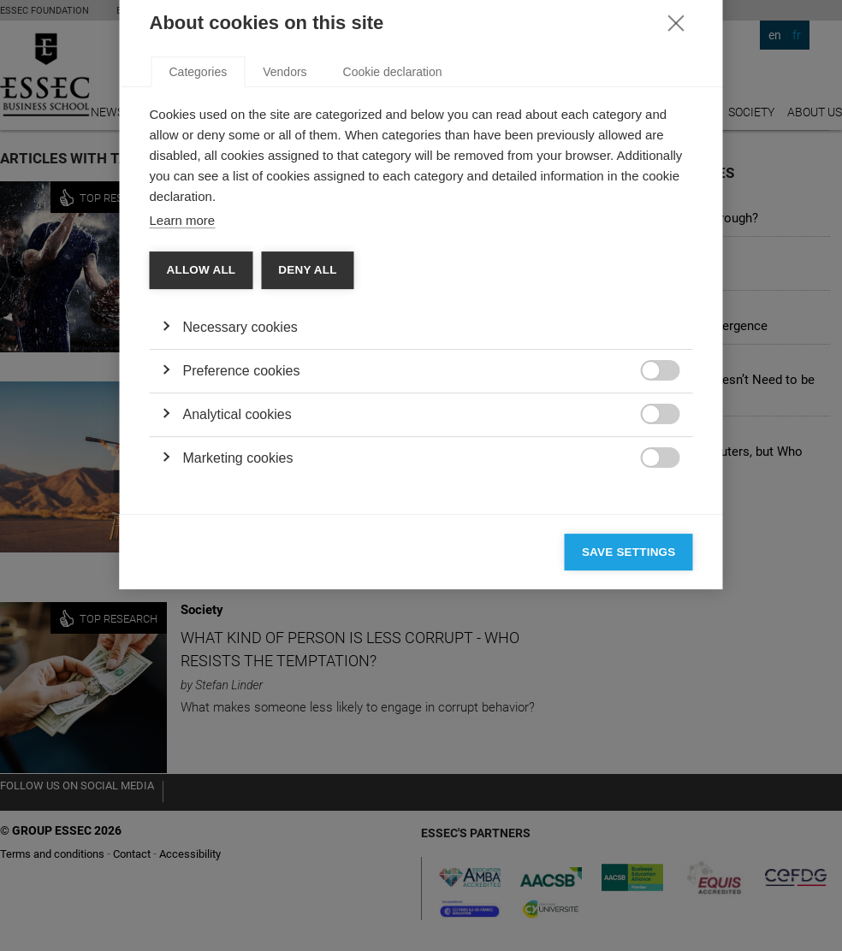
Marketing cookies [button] (238, 645)
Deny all (307, 457)
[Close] (676, 209)
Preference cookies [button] (241, 558)
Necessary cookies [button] (240, 514)
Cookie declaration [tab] (392, 259)
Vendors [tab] (284, 259)
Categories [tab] (198, 259)
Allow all (201, 457)
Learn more (183, 407)
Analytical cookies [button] (237, 601)
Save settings (629, 739)
